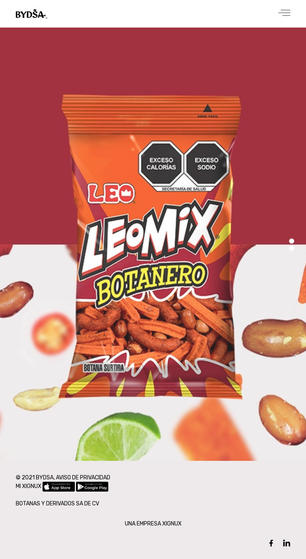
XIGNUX (172, 523)
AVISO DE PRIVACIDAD (83, 477)
